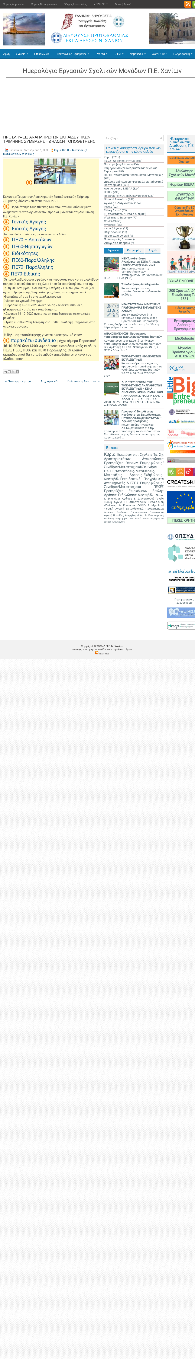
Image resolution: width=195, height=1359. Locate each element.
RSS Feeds (104, 653)
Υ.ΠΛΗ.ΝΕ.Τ (101, 4)
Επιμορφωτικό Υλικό (128, 518)
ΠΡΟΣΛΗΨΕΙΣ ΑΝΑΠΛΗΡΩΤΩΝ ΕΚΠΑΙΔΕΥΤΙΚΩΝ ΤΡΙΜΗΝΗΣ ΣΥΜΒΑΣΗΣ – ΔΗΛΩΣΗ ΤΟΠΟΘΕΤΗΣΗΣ (49, 139)
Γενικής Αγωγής (28, 221)
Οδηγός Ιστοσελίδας (75, 4)
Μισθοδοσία (184, 338)
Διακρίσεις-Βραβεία (117, 243)
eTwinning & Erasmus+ (118, 217)
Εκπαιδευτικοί (128, 455)
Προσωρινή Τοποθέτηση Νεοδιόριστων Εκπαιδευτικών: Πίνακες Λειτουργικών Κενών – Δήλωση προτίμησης (141, 416)
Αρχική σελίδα (50, 381)
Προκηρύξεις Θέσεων (118, 164)
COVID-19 (161, 52)
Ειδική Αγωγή (112, 210)
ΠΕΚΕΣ (108, 192)
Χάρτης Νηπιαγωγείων (44, 4)
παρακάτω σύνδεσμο (33, 340)
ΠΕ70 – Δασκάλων (31, 239)
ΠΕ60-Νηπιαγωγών (31, 246)
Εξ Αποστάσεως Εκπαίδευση (122, 214)
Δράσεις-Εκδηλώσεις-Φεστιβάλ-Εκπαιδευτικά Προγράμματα (134, 477)
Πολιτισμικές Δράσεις (118, 239)
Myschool (110, 224)
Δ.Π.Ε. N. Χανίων (113, 646)
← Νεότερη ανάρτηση (18, 381)
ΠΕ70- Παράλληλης (32, 267)
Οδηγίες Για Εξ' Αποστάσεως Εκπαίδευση (184, 211)
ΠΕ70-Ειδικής (25, 274)
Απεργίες (130, 515)
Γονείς (108, 206)
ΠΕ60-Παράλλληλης (33, 260)
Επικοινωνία (41, 53)
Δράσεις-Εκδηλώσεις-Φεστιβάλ (128, 495)
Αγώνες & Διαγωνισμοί (119, 203)
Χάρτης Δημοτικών (13, 4)
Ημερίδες (118, 515)
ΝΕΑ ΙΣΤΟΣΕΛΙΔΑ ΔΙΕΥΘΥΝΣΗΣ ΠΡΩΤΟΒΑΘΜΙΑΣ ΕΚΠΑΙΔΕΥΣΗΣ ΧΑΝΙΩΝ (141, 307)
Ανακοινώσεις (153, 459)
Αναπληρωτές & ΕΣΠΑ (118, 188)
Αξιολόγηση (119, 521)
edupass (108, 521)
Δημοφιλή (113, 250)
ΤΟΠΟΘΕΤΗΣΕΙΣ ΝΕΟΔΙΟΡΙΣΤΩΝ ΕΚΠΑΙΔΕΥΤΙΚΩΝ (141, 358)
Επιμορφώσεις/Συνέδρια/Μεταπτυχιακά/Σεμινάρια (134, 465)
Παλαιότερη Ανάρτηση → (84, 381)
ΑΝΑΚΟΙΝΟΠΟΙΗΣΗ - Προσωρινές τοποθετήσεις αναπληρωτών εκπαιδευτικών (133, 335)
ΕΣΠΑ (120, 52)
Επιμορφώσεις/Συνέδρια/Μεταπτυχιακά (134, 485)
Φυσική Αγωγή (123, 4)
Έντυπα (102, 52)
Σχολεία (23, 52)
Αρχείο (153, 250)
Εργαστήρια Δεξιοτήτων (184, 196)
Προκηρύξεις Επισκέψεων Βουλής (125, 195)
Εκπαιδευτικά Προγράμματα (145, 508)
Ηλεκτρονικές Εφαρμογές (74, 52)
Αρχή (6, 53)
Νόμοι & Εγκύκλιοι (115, 199)
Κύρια (57, 150)
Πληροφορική (112, 232)
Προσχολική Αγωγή (116, 235)
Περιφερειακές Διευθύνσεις (184, 601)
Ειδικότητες (24, 253)
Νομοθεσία (139, 52)
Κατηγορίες (134, 250)
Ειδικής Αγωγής (28, 228)
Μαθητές (142, 515)
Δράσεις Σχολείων (116, 512)
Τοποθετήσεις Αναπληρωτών (140, 284)
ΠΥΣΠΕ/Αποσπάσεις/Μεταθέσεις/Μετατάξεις (133, 174)
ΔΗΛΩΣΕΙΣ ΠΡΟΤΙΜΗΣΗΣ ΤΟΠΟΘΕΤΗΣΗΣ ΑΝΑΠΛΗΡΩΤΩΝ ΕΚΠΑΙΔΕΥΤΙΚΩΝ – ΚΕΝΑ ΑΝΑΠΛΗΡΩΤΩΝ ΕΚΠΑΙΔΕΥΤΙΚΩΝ (142, 387)
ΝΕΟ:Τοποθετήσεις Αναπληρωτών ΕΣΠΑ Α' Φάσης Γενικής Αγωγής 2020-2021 (140, 262)
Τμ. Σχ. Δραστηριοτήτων (119, 160)
